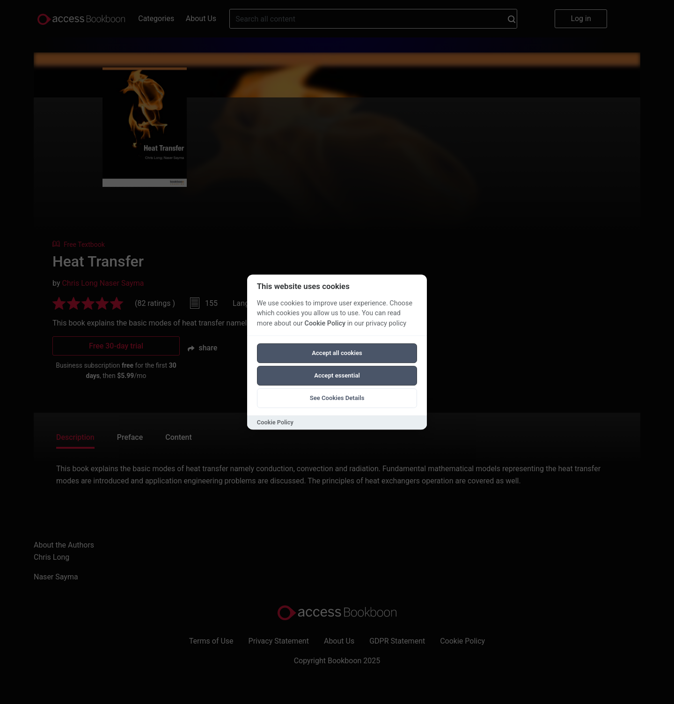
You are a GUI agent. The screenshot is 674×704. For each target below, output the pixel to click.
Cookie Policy (324, 323)
